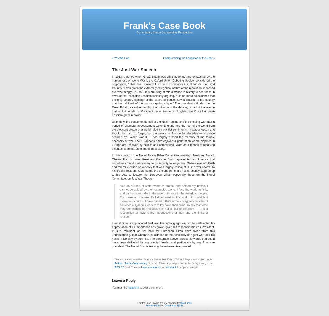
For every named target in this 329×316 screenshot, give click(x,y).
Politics (118, 263)
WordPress (185, 303)
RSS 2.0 (119, 267)
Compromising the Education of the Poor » (189, 58)
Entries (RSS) (153, 305)
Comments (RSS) (174, 305)
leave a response (151, 267)
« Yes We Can (120, 58)
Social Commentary (135, 263)
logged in (133, 287)
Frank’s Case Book (165, 26)
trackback (170, 267)
